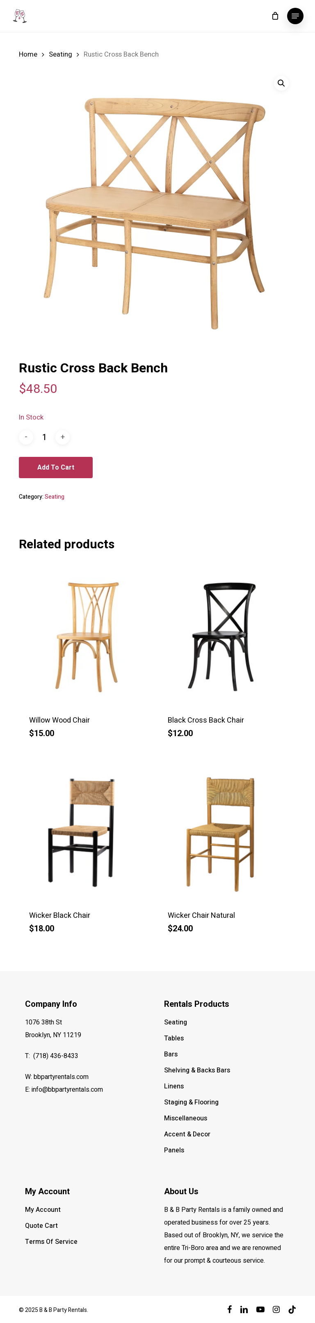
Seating (60, 54)
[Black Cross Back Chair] (224, 637)
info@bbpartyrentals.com (67, 1090)
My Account (43, 1210)
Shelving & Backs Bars (197, 1070)
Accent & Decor (187, 1134)
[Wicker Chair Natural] (224, 832)
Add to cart (55, 467)
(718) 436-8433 (55, 1056)
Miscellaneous (185, 1118)
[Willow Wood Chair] (85, 637)
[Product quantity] (44, 437)
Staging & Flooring (191, 1102)
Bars (171, 1054)
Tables (174, 1038)
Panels (174, 1150)
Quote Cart (41, 1226)
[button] (295, 16)
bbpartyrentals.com (61, 1077)
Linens (174, 1086)
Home (28, 54)
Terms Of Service (51, 1242)
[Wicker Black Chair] (85, 832)
